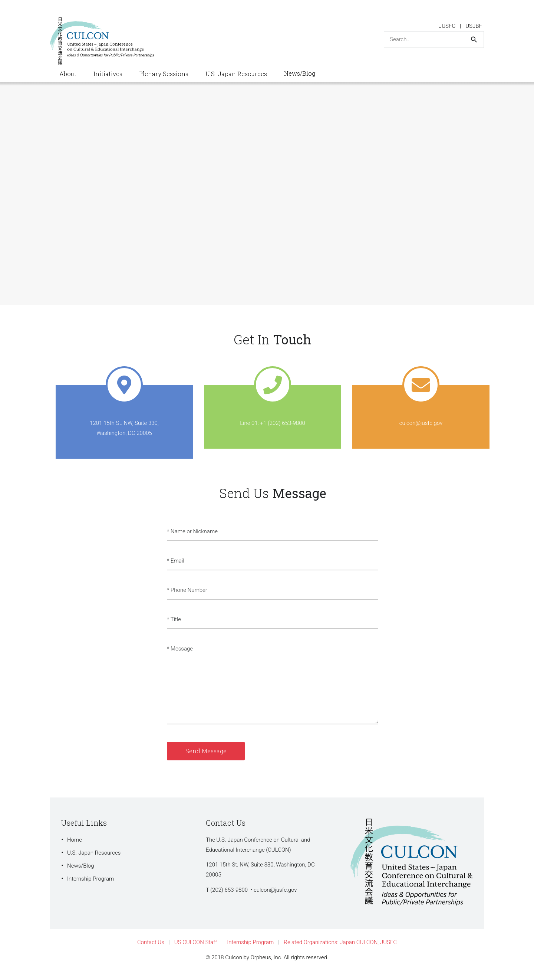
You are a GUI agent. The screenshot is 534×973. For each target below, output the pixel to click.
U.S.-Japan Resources (94, 852)
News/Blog (80, 865)
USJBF (473, 26)
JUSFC (447, 26)
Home (74, 839)
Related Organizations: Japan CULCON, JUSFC (340, 942)
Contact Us (150, 942)
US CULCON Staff (195, 942)
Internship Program (90, 878)
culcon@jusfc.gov (275, 890)
